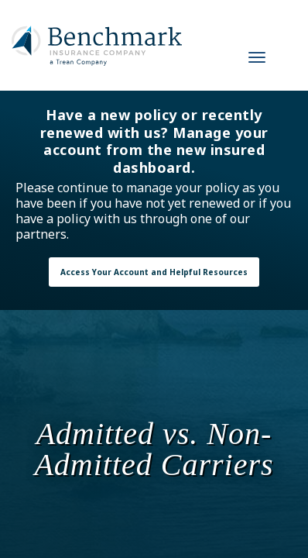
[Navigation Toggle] (257, 57)
